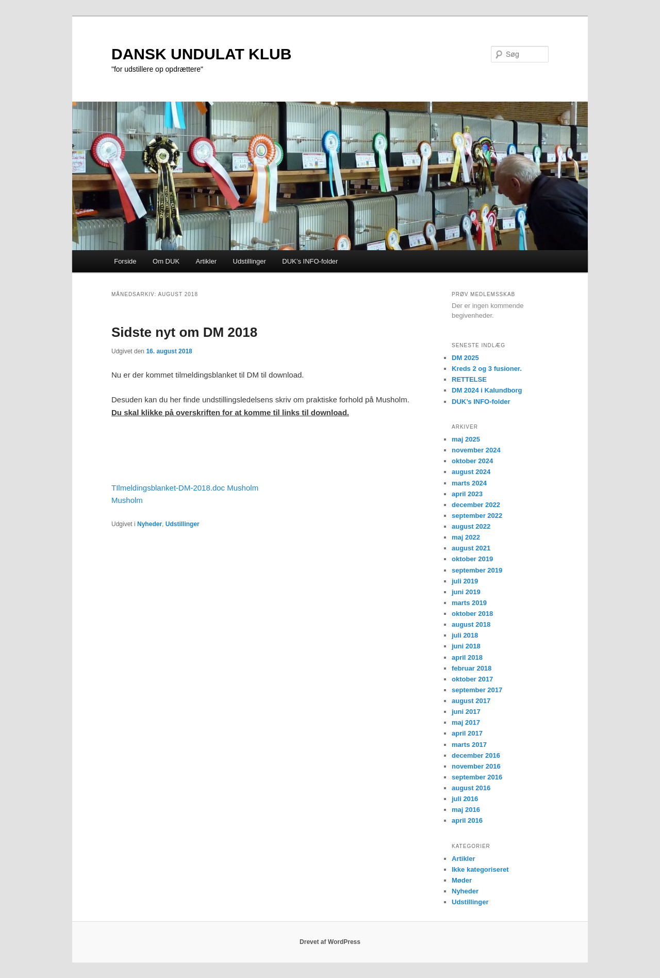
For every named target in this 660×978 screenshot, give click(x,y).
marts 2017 (469, 744)
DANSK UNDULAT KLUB (201, 53)
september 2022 (477, 515)
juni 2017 (466, 711)
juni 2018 (466, 646)
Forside (125, 261)
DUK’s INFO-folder (310, 261)
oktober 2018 (472, 613)
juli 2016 (465, 799)
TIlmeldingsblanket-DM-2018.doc (168, 487)
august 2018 (471, 624)
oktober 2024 (472, 461)
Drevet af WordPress (330, 942)
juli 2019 (465, 581)
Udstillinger (249, 261)
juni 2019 (466, 592)
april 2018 (467, 657)
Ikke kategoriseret (480, 869)
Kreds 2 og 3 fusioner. (487, 368)
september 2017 (477, 690)
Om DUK (166, 261)
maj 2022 (466, 537)
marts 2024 (469, 483)
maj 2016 (466, 809)
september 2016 (477, 777)
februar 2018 (471, 668)
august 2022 (471, 526)
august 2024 (471, 472)
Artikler (206, 261)
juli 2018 (465, 635)
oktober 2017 (472, 679)
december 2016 (476, 755)
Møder (462, 880)
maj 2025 (466, 439)
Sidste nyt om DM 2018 (184, 332)
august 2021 (471, 548)
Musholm (242, 487)
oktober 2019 (472, 559)
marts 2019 (469, 603)
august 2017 (471, 701)
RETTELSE (469, 379)
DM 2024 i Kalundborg (487, 390)
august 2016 (471, 788)
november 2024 (476, 450)
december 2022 (476, 505)
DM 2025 (465, 358)
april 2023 (467, 494)
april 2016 (467, 820)
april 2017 (467, 733)
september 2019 (477, 570)
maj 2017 (466, 722)
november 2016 (476, 766)
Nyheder (149, 524)
